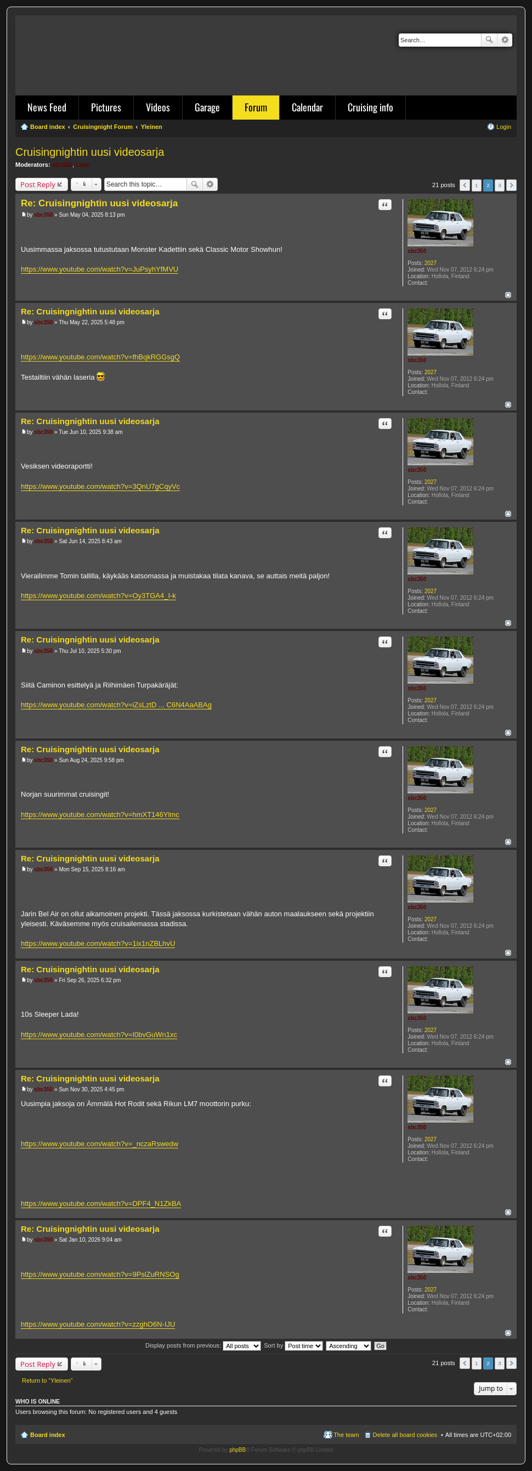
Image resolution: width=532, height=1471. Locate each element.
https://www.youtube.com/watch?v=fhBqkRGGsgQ (100, 357)
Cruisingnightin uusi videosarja (89, 152)
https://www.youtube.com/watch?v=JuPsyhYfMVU (99, 269)
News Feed (46, 107)
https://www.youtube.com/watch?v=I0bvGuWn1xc (99, 1034)
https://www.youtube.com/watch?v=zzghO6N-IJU (98, 1324)
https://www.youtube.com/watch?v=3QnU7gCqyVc (100, 486)
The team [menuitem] (346, 1434)
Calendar (307, 107)
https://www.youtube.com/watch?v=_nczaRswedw (99, 1144)
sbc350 (62, 164)
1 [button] (476, 185)
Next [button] (511, 185)
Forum (256, 107)
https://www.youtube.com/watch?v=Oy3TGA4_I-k (98, 595)
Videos (158, 107)
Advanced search (504, 40)
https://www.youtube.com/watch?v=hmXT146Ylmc (100, 814)
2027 (431, 263)
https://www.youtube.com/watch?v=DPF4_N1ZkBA (101, 1203)
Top (508, 295)
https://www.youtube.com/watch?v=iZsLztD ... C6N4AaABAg (116, 705)
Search (489, 40)
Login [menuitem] (503, 126)
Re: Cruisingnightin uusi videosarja (99, 203)
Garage (207, 107)
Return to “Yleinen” (47, 1380)
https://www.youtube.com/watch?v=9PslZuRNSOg (100, 1274)
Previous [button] (465, 185)
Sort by (293, 1345)
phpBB (237, 1450)
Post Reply (37, 184)
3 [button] (499, 185)
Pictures (106, 107)
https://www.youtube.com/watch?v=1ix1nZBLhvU (98, 943)
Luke (83, 164)
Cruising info (370, 107)
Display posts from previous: (203, 1345)
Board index (47, 1434)
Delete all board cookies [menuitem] (405, 1434)
